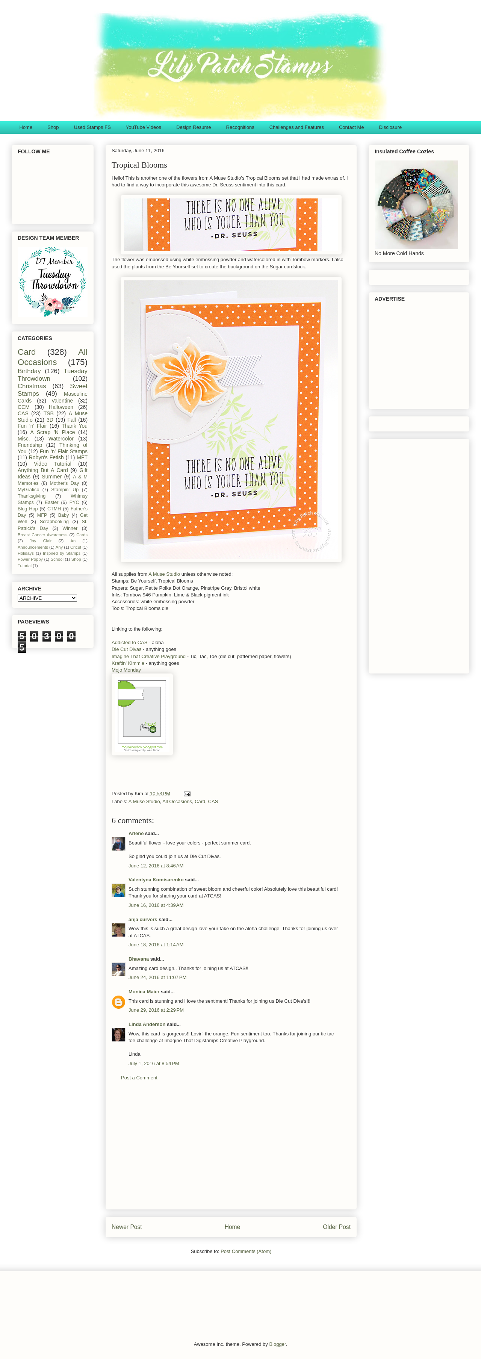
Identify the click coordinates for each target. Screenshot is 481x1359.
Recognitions (240, 127)
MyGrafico (28, 489)
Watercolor (61, 439)
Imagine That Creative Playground (149, 656)
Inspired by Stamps (61, 553)
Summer (52, 477)
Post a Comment (139, 1078)
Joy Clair (41, 541)
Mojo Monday (126, 670)
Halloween (61, 407)
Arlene (136, 833)
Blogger (277, 1344)
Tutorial (25, 565)
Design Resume (193, 127)
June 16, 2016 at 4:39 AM (156, 905)
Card (200, 801)
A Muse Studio (164, 574)
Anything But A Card (43, 470)
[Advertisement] (231, 1150)
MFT (82, 457)
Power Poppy (30, 559)
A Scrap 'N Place (52, 432)
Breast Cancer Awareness (43, 535)
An (73, 541)
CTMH (54, 509)
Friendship (30, 445)
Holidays (26, 553)
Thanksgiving (31, 496)
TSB (49, 413)
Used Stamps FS (92, 127)
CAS (213, 801)
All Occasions (177, 801)
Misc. (24, 439)
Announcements (33, 547)
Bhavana (139, 959)
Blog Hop (28, 509)
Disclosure (390, 127)
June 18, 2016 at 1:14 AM (156, 944)
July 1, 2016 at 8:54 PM (154, 1063)
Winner (69, 528)
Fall (71, 420)
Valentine (62, 401)
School (57, 559)
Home (26, 127)
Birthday (29, 371)
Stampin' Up (65, 489)
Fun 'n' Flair (32, 426)
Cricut (75, 547)
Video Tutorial (52, 464)
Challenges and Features (296, 127)
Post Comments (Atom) (246, 1251)
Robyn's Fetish (46, 457)
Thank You (75, 426)
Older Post (337, 1227)
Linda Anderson (147, 1024)
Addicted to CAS (129, 642)
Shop (53, 127)
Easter (51, 502)
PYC (74, 502)
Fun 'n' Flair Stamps (64, 451)
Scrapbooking (54, 521)
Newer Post (127, 1227)
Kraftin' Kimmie (128, 663)
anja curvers (143, 919)
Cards (82, 535)
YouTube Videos (143, 127)
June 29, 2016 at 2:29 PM (156, 1010)
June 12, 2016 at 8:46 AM (156, 866)
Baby (63, 515)
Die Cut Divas (126, 649)
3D (50, 420)
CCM (24, 407)
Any (59, 547)
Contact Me (351, 127)
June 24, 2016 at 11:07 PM (157, 977)
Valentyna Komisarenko (156, 879)
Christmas (32, 386)
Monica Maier (144, 991)
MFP (42, 515)
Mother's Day (64, 483)
